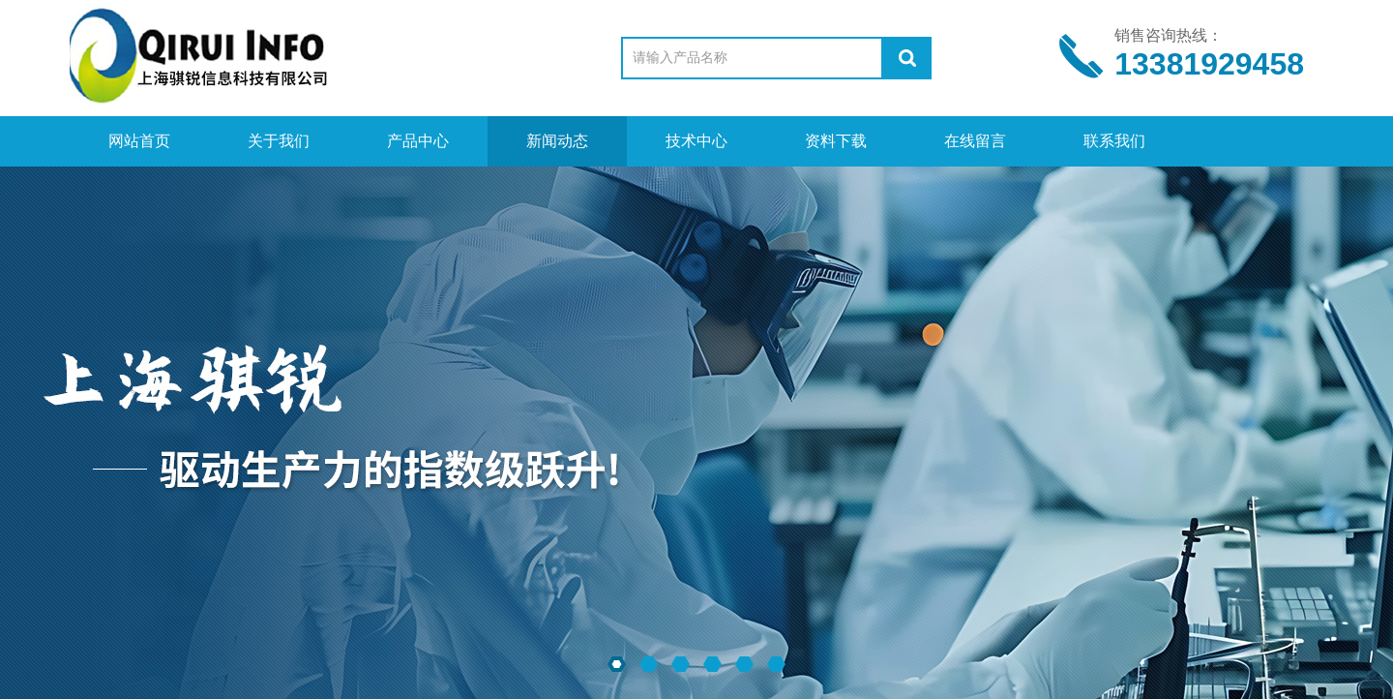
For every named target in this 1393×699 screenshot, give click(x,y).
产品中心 (418, 141)
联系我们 (1114, 141)
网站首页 (139, 141)
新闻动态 (557, 141)
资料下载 (836, 141)
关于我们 (279, 141)
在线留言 (975, 141)
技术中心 (696, 141)
